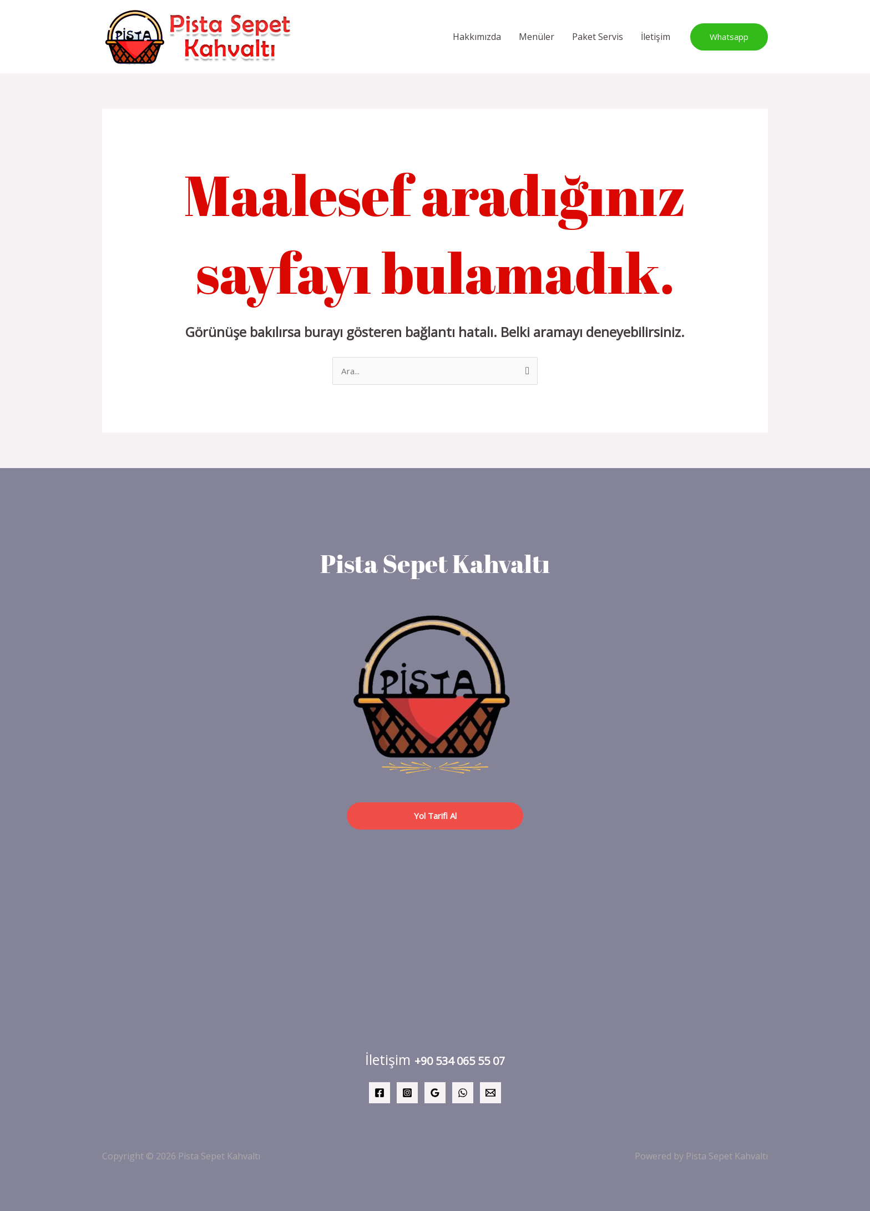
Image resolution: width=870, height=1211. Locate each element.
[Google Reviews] (435, 1092)
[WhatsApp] (462, 1092)
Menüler (536, 37)
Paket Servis (597, 37)
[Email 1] (490, 1092)
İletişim (655, 37)
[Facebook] (379, 1092)
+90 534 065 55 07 (460, 1060)
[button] (729, 37)
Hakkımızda (477, 37)
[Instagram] (407, 1092)
